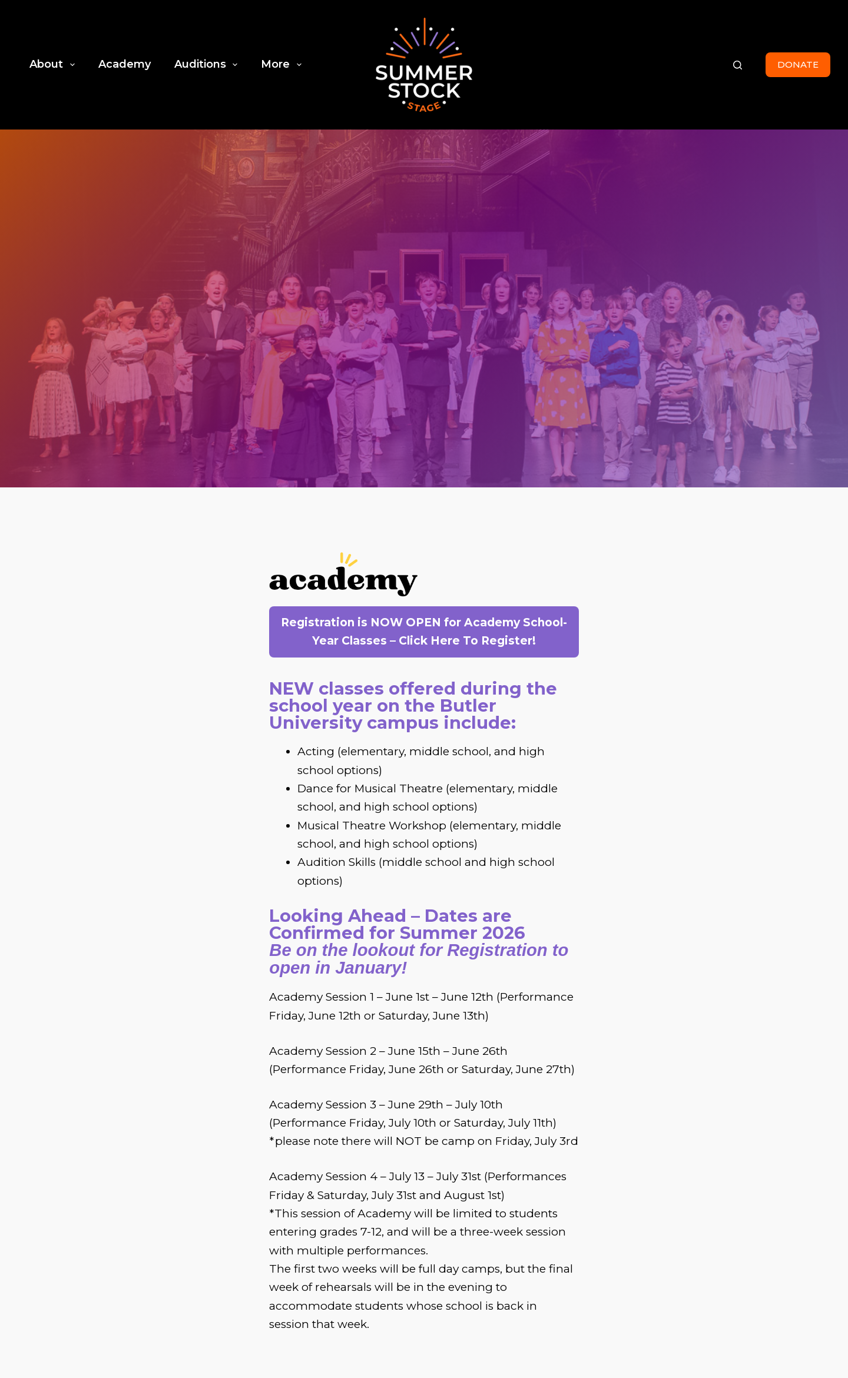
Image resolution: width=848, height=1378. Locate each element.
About (54, 65)
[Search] (737, 65)
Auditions (208, 65)
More (283, 65)
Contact (782, 1262)
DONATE (798, 64)
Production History (692, 1262)
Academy (124, 64)
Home (609, 1262)
